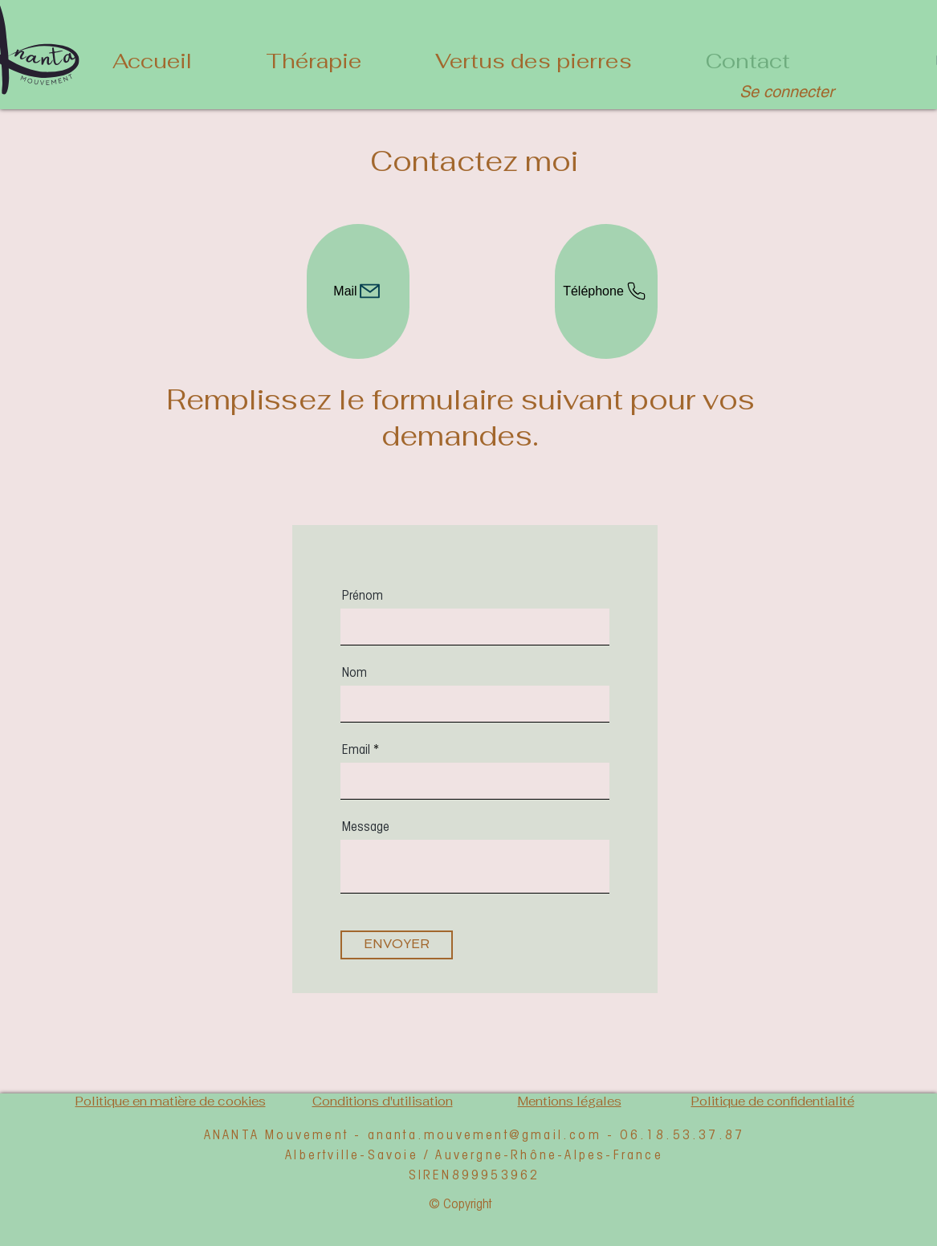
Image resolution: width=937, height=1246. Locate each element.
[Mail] (358, 291)
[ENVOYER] (396, 944)
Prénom (362, 594)
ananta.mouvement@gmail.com (484, 1134)
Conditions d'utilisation (382, 1101)
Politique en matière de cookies (170, 1101)
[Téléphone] (606, 291)
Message (365, 826)
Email (356, 749)
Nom (354, 672)
